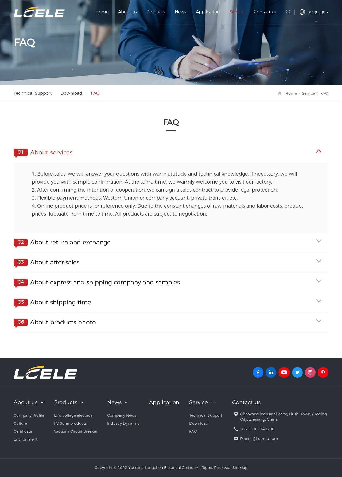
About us (127, 11)
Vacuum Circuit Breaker (75, 431)
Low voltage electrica (73, 415)
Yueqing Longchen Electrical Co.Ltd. (39, 12)
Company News (121, 415)
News (180, 11)
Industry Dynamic (123, 423)
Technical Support (33, 93)
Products (155, 11)
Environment (25, 439)
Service (237, 11)
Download (71, 93)
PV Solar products (70, 423)
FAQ (95, 93)
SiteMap (239, 467)
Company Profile (29, 415)
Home (101, 11)
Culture (20, 423)
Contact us (265, 11)
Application (208, 11)
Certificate (23, 431)
